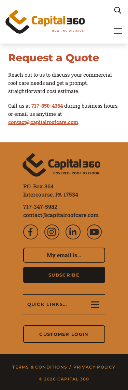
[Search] (118, 10)
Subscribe (64, 275)
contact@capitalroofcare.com (61, 214)
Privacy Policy (94, 367)
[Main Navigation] (118, 30)
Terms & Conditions (40, 367)
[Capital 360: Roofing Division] (45, 22)
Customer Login (63, 334)
